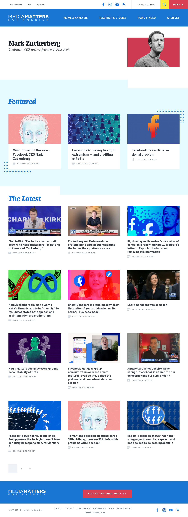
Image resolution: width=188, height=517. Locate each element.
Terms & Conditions (94, 512)
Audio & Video (147, 17)
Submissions (99, 508)
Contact (69, 508)
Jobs (111, 508)
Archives (173, 17)
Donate (178, 4)
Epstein (40, 4)
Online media (16, 4)
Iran (29, 4)
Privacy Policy (124, 508)
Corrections (83, 508)
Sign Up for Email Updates (107, 493)
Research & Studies (112, 17)
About (58, 508)
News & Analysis (76, 17)
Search (165, 4)
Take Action (146, 4)
